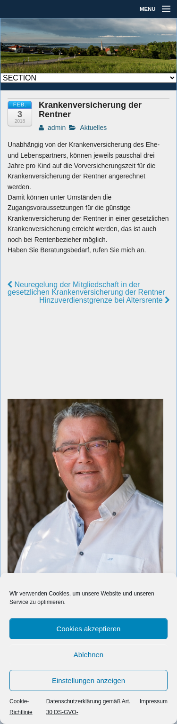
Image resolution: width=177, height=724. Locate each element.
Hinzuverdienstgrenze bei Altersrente (104, 300)
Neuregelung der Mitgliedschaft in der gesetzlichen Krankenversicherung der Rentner (86, 288)
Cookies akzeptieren (89, 629)
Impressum (154, 701)
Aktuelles (93, 127)
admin (52, 127)
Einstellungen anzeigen (88, 680)
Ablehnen (88, 655)
